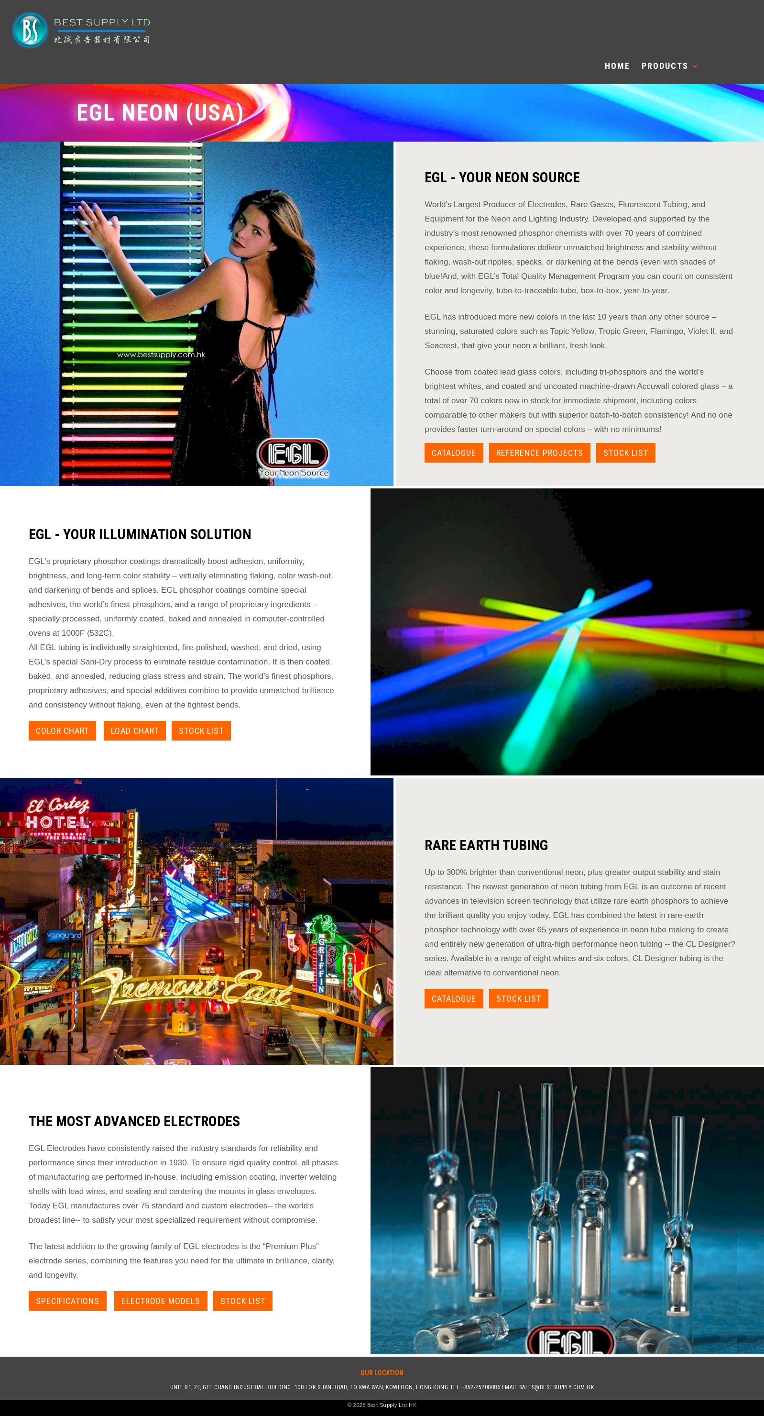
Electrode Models (160, 1301)
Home (617, 66)
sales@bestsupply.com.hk (556, 1387)
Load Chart (135, 731)
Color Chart (62, 731)
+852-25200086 (481, 1387)
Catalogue (454, 453)
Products (669, 66)
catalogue (454, 999)
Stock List (625, 453)
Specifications (67, 1301)
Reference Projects (539, 453)
